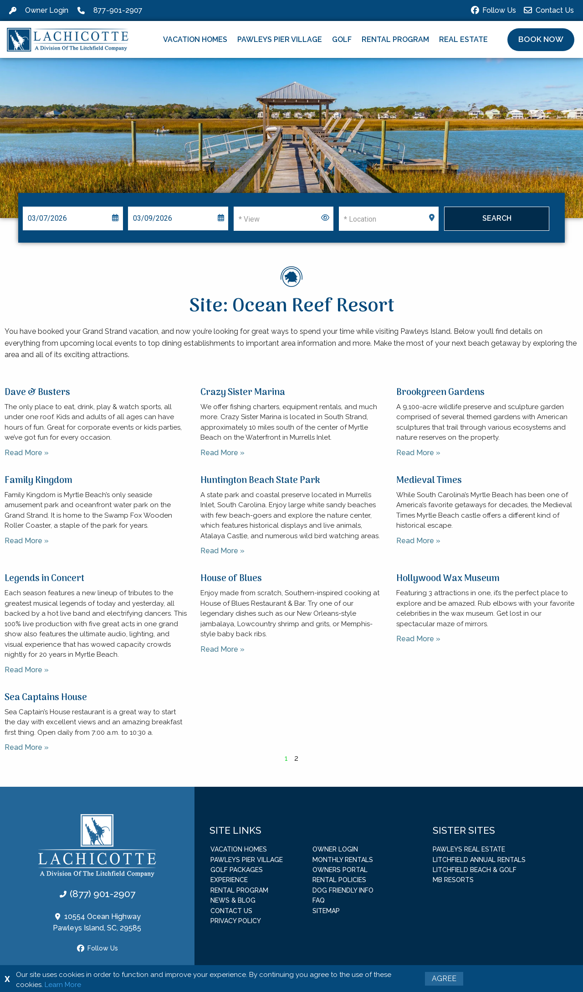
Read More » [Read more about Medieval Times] (418, 540)
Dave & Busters (37, 392)
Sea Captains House (46, 698)
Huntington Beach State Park (260, 480)
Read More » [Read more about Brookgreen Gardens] (418, 452)
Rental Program (395, 39)
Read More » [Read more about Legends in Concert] (27, 669)
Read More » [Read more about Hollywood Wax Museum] (418, 638)
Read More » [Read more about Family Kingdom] (27, 540)
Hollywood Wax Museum (448, 578)
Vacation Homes (195, 39)
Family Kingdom (38, 480)
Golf (342, 39)
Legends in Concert (44, 578)
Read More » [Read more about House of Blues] (222, 649)
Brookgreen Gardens (440, 392)
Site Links (235, 830)
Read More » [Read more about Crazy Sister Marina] (222, 452)
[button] (540, 39)
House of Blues (231, 578)
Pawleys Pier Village (279, 39)
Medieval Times (429, 480)
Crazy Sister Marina (242, 392)
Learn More (63, 985)
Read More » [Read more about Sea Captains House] (27, 747)
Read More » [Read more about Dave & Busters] (27, 452)
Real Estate (463, 39)
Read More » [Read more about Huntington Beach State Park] (222, 550)
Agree (444, 978)
